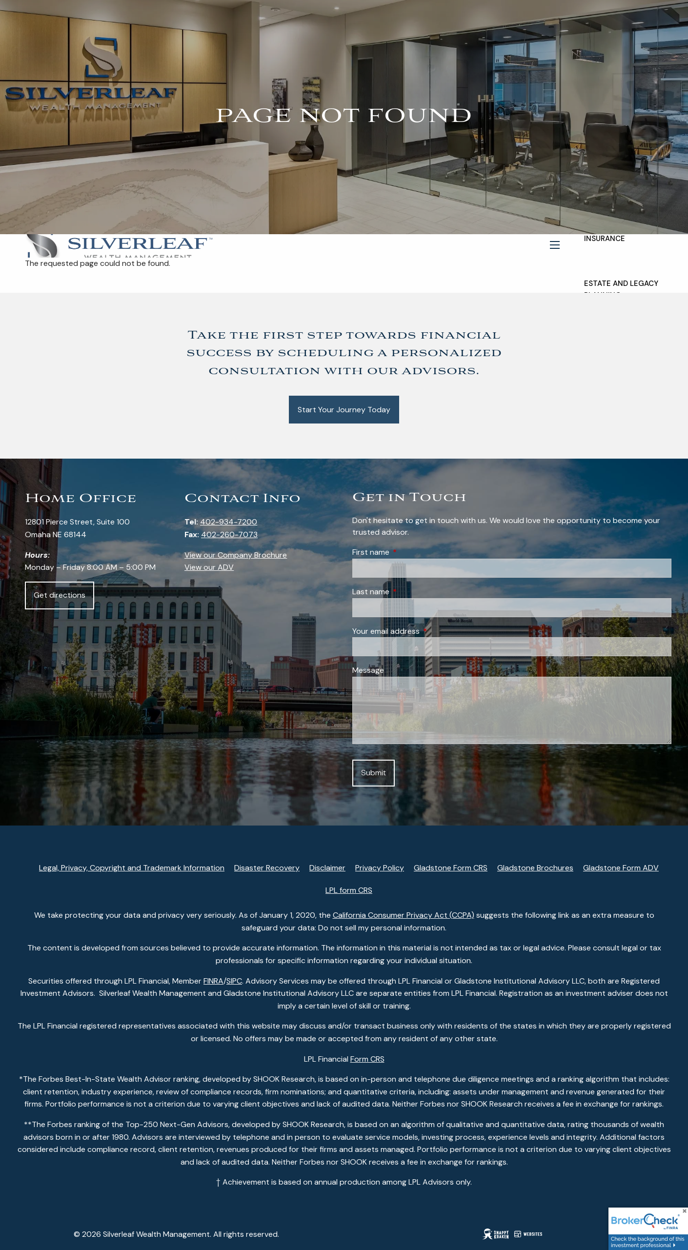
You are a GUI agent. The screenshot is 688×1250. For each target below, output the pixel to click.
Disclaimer (327, 868)
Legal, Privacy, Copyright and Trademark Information (131, 868)
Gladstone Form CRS (450, 868)
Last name (408, 591)
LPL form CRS (348, 890)
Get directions (59, 595)
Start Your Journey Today (344, 409)
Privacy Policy (379, 868)
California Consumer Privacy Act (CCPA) (403, 915)
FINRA (213, 981)
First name (408, 552)
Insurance (604, 238)
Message (368, 670)
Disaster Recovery (267, 868)
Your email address (423, 631)
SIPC (234, 981)
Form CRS (367, 1059)
